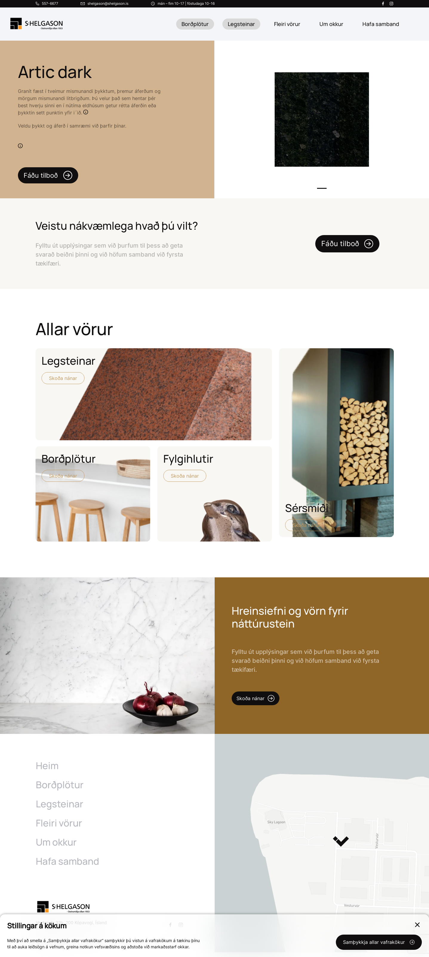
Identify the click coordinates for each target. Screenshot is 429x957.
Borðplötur (195, 23)
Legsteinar (241, 23)
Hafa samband (68, 866)
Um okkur (56, 847)
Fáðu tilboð (50, 175)
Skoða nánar (63, 378)
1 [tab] (322, 188)
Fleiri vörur (287, 23)
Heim (47, 770)
